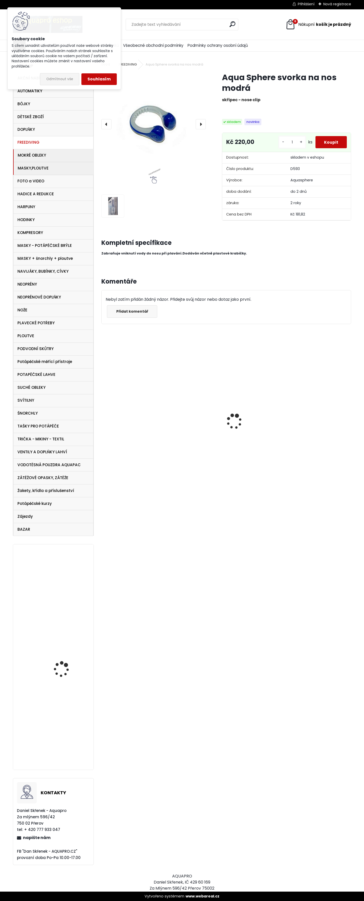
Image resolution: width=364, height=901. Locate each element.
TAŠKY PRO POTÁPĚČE (38, 426)
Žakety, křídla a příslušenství (45, 490)
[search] (232, 24)
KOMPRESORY (30, 232)
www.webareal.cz (202, 896)
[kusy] (290, 144)
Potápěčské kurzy (34, 503)
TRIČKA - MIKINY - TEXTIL (40, 439)
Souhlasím (99, 79)
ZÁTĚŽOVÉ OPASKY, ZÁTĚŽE (42, 477)
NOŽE (22, 310)
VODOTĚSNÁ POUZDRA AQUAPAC (49, 464)
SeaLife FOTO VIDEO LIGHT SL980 (63, 668)
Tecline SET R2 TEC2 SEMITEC (250, 443)
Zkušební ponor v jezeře (66, 725)
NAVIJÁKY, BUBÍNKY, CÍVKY (43, 271)
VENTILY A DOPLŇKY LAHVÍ (42, 452)
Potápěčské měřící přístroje (44, 361)
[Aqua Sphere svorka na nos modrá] (153, 124)
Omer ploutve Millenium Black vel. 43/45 (67, 571)
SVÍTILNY (25, 400)
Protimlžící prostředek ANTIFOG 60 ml (190, 461)
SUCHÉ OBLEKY (31, 387)
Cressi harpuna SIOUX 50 (129, 413)
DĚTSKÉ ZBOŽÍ (30, 116)
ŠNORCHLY (27, 413)
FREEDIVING (28, 142)
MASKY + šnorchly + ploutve (45, 258)
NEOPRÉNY (27, 284)
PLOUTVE (25, 335)
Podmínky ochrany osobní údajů (218, 45)
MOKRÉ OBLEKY (32, 155)
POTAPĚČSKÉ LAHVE (36, 374)
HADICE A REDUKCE (35, 194)
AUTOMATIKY (29, 91)
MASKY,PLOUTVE (33, 168)
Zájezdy (25, 516)
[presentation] (106, 124)
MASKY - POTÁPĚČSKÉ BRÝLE (44, 245)
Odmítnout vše (59, 79)
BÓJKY (23, 103)
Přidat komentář (133, 315)
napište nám (37, 838)
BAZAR (23, 529)
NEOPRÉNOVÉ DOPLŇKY (39, 297)
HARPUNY (26, 206)
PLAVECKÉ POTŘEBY (36, 323)
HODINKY (26, 219)
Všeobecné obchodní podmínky (153, 45)
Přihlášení (306, 4)
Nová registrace (337, 4)
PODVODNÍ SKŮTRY (35, 348)
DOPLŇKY (26, 129)
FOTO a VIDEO (30, 181)
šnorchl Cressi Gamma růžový (318, 465)
